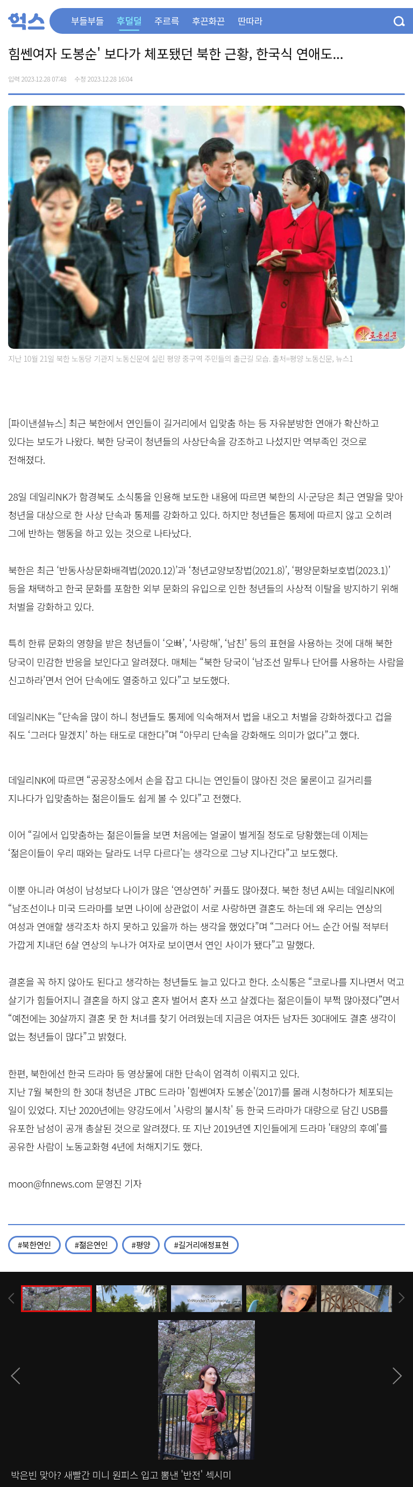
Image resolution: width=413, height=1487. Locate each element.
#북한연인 (34, 1244)
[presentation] (11, 1298)
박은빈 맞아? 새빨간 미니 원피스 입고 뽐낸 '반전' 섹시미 (121, 1475)
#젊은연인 (91, 1244)
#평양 (141, 1244)
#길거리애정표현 (201, 1244)
